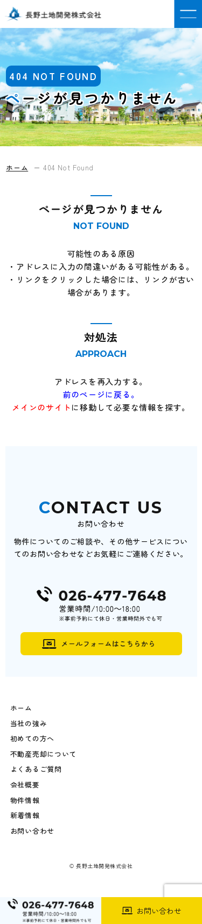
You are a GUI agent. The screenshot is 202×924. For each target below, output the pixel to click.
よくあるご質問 (36, 769)
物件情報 (25, 800)
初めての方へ (32, 738)
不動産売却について (43, 754)
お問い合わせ (32, 831)
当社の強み (28, 723)
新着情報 (25, 815)
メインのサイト (41, 407)
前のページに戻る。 (101, 394)
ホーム (21, 708)
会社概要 (25, 784)
